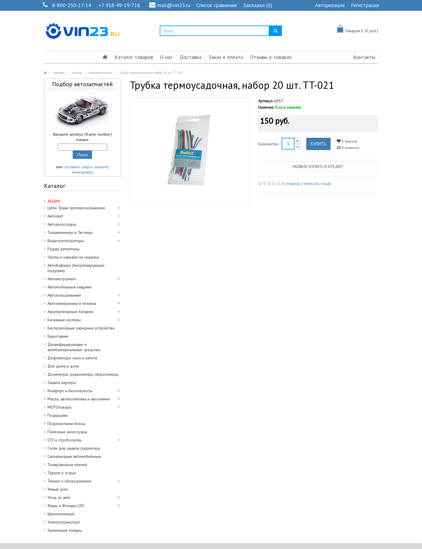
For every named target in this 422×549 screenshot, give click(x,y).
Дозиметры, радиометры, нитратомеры (82, 374)
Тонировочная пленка (67, 464)
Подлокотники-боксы (66, 423)
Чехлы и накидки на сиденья (73, 257)
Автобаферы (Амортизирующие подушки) (76, 268)
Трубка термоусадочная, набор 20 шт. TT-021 (151, 73)
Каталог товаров (134, 57)
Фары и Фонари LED (65, 505)
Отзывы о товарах (271, 57)
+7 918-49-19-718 (119, 5)
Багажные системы (64, 319)
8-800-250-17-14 (71, 5)
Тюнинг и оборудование (69, 481)
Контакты (364, 57)
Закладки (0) (257, 5)
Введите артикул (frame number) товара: (82, 137)
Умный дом (57, 489)
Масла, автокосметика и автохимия (78, 399)
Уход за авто (59, 497)
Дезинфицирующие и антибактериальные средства (73, 347)
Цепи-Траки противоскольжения (76, 207)
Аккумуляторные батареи (70, 311)
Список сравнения (216, 5)
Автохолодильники (64, 295)
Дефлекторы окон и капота (72, 358)
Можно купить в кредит (318, 166)
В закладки (347, 141)
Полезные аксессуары (67, 431)
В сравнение (348, 147)
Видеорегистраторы (65, 240)
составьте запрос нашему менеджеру (86, 169)
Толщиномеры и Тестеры (70, 232)
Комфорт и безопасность (69, 390)
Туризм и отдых (61, 472)
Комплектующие (100, 73)
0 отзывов (291, 183)
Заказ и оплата (225, 57)
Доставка (190, 57)
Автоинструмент (61, 278)
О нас (166, 57)
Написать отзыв (317, 183)
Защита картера (61, 382)
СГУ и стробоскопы (64, 440)
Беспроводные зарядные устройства (80, 328)
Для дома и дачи (63, 366)
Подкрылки (57, 415)
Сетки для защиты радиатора (73, 448)
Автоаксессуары (61, 224)
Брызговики (57, 336)
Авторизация (330, 5)
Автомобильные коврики (69, 287)
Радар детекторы (63, 248)
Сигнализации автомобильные (74, 456)
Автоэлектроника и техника (71, 303)
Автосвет (60, 73)
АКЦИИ (53, 201)
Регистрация (365, 5)
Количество (268, 144)
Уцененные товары (64, 530)
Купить (318, 144)
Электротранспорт (63, 522)
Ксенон (77, 73)
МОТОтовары (59, 407)
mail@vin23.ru (169, 5)
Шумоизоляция (60, 513)
